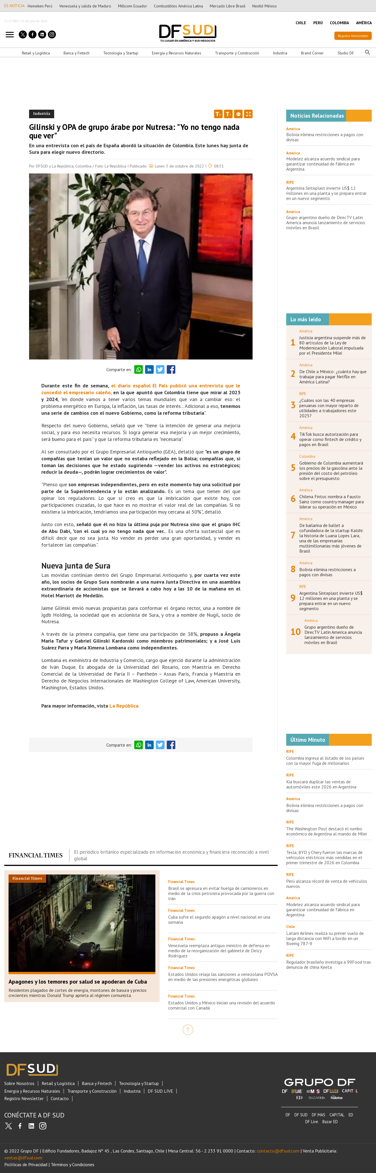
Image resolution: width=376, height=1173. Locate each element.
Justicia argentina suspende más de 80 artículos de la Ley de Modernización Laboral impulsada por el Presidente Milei (332, 345)
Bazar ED (330, 1121)
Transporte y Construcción (237, 53)
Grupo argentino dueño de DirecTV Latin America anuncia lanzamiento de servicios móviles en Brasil (325, 222)
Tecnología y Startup (120, 53)
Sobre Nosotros (19, 1083)
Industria (280, 53)
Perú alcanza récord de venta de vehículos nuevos (326, 883)
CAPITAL (337, 1114)
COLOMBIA (339, 22)
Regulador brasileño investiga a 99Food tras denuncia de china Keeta (328, 964)
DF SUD (301, 1114)
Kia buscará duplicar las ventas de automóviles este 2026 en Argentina (321, 784)
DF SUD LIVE (160, 1091)
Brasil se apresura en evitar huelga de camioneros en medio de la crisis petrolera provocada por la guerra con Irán (221, 893)
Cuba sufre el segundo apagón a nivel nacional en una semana (219, 919)
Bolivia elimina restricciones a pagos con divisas (324, 137)
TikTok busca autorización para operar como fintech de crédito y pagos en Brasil (330, 439)
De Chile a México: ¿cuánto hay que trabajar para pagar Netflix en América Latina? (333, 376)
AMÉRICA (364, 22)
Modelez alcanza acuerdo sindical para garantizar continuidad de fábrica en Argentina (323, 163)
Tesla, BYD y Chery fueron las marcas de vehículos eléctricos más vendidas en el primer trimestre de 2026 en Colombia (324, 857)
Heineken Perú (40, 6)
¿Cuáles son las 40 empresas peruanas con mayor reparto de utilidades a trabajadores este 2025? (329, 408)
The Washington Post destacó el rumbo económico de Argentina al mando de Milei (326, 831)
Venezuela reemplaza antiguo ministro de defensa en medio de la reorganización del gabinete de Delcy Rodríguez (219, 950)
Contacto (60, 1098)
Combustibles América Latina (178, 6)
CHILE (301, 22)
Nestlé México (264, 6)
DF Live (311, 1121)
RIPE (290, 182)
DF (288, 1114)
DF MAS (318, 1114)
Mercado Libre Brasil (227, 6)
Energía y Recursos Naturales (176, 53)
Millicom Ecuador (132, 6)
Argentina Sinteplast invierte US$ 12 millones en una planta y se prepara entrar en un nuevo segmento (326, 193)
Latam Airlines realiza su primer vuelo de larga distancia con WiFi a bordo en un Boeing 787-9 (325, 938)
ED (351, 1114)
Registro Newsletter (353, 36)
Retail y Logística (36, 53)
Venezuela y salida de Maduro (85, 6)
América (293, 128)
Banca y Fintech (77, 53)
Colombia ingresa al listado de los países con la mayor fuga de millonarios (325, 760)
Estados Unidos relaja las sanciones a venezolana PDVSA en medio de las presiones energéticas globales (222, 977)
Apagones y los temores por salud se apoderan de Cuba (78, 981)
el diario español (131, 385)
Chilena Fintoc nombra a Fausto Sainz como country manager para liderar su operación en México (331, 501)
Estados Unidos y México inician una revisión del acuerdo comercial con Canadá (221, 1005)
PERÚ (318, 22)
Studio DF (346, 53)
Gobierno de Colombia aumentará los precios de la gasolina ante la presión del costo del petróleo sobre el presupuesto (331, 470)
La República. (124, 705)
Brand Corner (312, 53)
